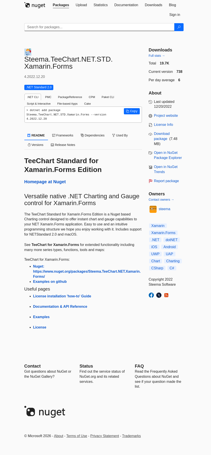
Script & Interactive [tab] (39, 103)
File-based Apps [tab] (67, 103)
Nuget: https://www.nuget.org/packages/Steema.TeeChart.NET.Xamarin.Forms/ (87, 271)
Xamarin (158, 226)
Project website (166, 115)
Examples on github (50, 281)
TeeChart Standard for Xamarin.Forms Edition (63, 165)
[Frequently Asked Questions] (139, 366)
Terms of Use (76, 436)
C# (172, 268)
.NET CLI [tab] (32, 97)
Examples (41, 317)
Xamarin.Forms (163, 233)
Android (169, 247)
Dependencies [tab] (92, 135)
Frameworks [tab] (62, 135)
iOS (154, 247)
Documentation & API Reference (60, 306)
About (58, 436)
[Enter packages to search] (99, 27)
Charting (173, 261)
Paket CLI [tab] (108, 97)
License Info (163, 124)
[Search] (179, 27)
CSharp (157, 268)
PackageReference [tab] (70, 97)
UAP (169, 254)
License (39, 327)
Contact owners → (161, 199)
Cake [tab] (87, 103)
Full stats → (157, 55)
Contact (32, 366)
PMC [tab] (48, 97)
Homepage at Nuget (45, 181)
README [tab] (36, 135)
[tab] (61, 5)
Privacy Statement (104, 436)
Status (86, 366)
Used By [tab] (120, 135)
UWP (155, 254)
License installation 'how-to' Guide (62, 296)
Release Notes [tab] (63, 145)
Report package (166, 181)
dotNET (172, 240)
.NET (155, 240)
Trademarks (131, 436)
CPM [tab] (92, 97)
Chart (155, 261)
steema (164, 209)
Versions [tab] (36, 145)
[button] (132, 111)
